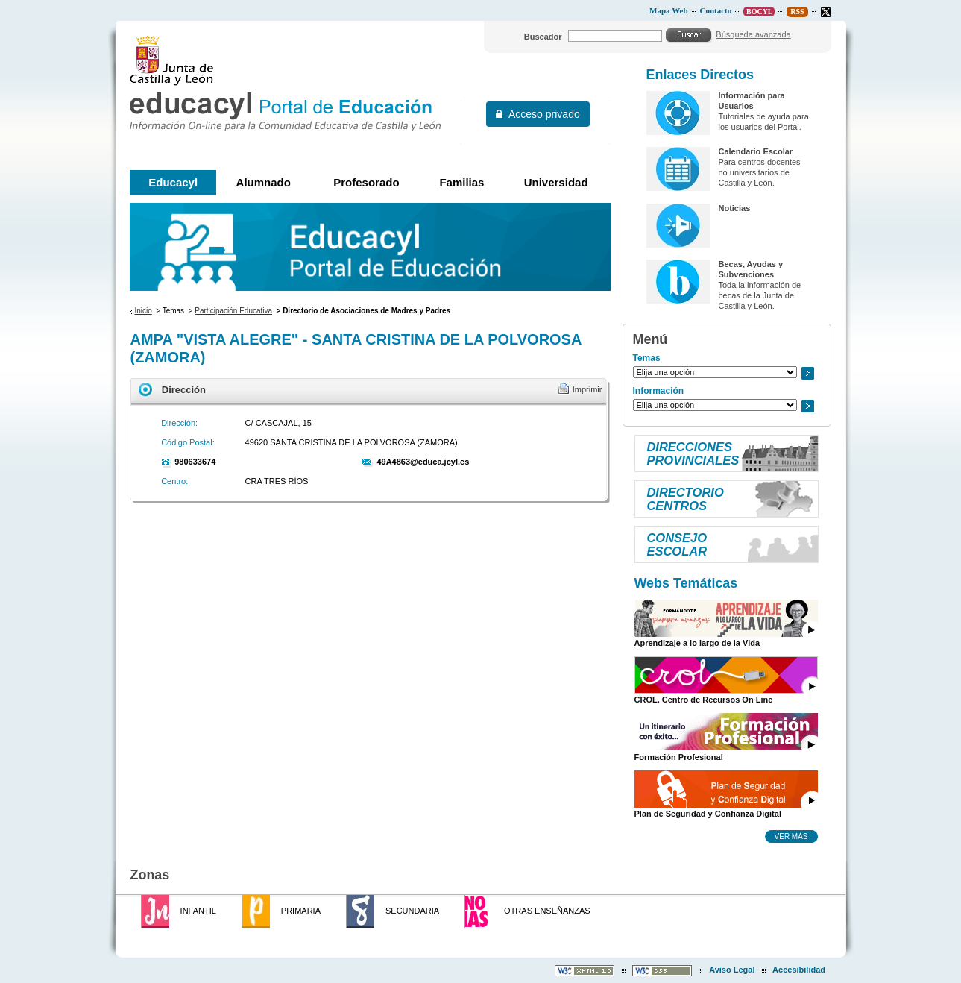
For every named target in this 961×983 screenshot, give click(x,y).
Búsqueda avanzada (753, 34)
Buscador (543, 36)
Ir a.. (807, 373)
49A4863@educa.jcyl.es (422, 461)
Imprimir (587, 389)
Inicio (142, 311)
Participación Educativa (233, 311)
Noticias (734, 208)
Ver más (791, 836)
